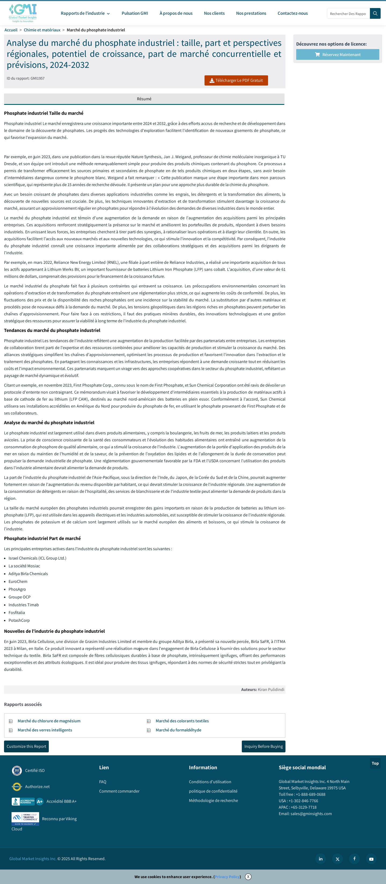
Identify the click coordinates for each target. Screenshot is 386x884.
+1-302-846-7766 (303, 801)
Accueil (11, 30)
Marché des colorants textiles (182, 721)
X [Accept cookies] (248, 876)
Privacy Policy (227, 876)
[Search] (375, 13)
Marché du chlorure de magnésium (49, 721)
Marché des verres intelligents (45, 730)
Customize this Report (26, 746)
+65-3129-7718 (303, 807)
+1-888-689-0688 (310, 794)
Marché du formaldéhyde (178, 730)
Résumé (144, 99)
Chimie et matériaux (42, 30)
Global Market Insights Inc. (33, 858)
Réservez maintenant (338, 54)
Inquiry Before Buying (263, 746)
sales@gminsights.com (311, 813)
